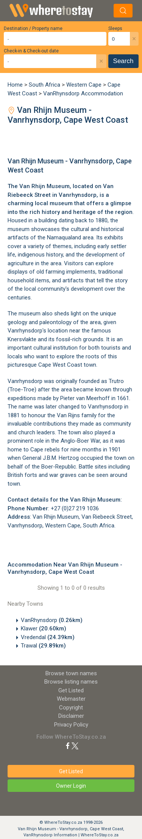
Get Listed (71, 690)
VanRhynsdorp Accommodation (83, 93)
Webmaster (71, 698)
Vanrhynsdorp (78, 195)
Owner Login (71, 786)
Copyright (71, 707)
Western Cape (83, 84)
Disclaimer (71, 715)
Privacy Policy (71, 724)
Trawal (43, 645)
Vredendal (48, 637)
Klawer (43, 628)
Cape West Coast (60, 364)
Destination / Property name (33, 28)
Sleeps (115, 28)
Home (15, 84)
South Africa (44, 84)
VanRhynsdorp (52, 620)
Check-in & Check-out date (31, 51)
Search (123, 61)
